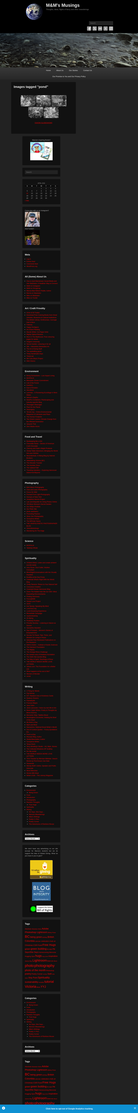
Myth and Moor (31, 725)
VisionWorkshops (32, 528)
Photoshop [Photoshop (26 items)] (50, 970)
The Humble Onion (33, 465)
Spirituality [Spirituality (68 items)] (44, 977)
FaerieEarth (30, 701)
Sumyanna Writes (32, 519)
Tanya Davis (30, 744)
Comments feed (32, 264)
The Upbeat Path (32, 468)
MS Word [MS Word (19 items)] (54, 961)
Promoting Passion (33, 514)
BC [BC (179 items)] (27, 936)
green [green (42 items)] (27, 949)
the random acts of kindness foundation (40, 654)
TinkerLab (30, 356)
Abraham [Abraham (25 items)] (28, 929)
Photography (31, 800)
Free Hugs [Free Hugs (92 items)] (49, 944)
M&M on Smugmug (33, 288)
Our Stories (73, 70)
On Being (29, 618)
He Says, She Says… (37, 812)
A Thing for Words (32, 691)
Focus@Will (30, 599)
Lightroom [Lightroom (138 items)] (39, 960)
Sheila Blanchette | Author (35, 739)
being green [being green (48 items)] (36, 937)
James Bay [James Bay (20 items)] (28, 961)
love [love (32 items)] (49, 961)
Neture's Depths (32, 397)
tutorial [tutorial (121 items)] (49, 981)
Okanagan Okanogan (34, 405)
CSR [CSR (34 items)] (35, 945)
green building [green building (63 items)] (38, 948)
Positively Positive (32, 621)
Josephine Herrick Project (35, 499)
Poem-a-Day (31, 734)
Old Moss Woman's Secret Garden (38, 504)
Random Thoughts (33, 802)
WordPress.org (31, 266)
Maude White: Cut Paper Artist (37, 332)
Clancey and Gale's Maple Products (39, 448)
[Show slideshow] (43, 123)
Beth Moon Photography (35, 487)
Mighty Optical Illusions (34, 334)
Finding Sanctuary (33, 596)
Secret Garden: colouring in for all (38, 344)
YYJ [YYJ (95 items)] (43, 986)
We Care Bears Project (34, 358)
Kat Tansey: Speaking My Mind (37, 606)
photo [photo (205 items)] (29, 966)
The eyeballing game (34, 351)
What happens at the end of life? (38, 671)
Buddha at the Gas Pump (35, 577)
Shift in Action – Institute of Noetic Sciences (42, 645)
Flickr (100, 28)
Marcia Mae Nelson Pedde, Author (38, 291)
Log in (28, 259)
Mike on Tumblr (32, 298)
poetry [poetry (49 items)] (28, 973)
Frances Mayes (32, 703)
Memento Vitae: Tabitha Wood (37, 715)
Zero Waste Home (33, 426)
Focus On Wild (31, 492)
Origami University (33, 342)
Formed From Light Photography (38, 494)
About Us (60, 70)
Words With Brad (32, 773)
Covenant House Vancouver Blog (38, 589)
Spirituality (30, 807)
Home (48, 70)
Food (28, 795)
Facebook (89, 28)
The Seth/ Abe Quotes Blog (36, 657)
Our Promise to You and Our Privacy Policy (69, 76)
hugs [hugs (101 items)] (38, 955)
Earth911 (29, 385)
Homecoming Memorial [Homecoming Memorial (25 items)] (47, 952)
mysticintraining (32, 616)
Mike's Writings (34, 817)
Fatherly (29, 325)
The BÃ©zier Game (33, 521)
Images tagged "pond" (31, 87)
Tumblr (105, 28)
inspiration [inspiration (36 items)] (53, 956)
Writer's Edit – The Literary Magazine (39, 775)
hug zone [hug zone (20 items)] (45, 956)
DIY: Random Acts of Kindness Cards (39, 696)
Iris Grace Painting (33, 329)
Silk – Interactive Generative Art (37, 346)
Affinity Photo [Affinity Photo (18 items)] (52, 932)
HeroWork (30, 390)
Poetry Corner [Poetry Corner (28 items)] (37, 974)
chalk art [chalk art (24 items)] (52, 941)
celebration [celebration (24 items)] (45, 941)
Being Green (33, 792)
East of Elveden (32, 388)
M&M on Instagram (33, 286)
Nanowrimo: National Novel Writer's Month (41, 727)
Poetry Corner (34, 821)
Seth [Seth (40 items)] (49, 974)
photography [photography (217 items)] (44, 966)
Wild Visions (30, 361)
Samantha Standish (33, 628)
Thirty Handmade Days (34, 354)
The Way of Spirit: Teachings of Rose (39, 659)
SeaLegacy (30, 409)
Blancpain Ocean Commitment (37, 380)
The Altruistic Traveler (34, 463)
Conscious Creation (33, 587)
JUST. (28, 604)
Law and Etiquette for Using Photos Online (41, 502)
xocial (28, 676)
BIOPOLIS (30, 378)
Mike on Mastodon (33, 295)
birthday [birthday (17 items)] (45, 937)
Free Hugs (33, 805)
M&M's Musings (63, 5)
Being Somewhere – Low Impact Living (40, 376)
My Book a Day (31, 722)
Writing (28, 809)
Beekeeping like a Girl (34, 441)
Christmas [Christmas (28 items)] (29, 945)
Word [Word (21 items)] (38, 987)
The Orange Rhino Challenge (36, 652)
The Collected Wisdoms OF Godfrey (39, 749)
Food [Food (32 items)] (40, 945)
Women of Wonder (33, 674)
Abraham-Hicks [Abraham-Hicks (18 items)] (36, 929)
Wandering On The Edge (35, 531)
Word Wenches (31, 771)
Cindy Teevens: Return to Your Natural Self (41, 584)
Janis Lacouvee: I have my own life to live (41, 708)
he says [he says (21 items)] (49, 949)
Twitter (94, 28)
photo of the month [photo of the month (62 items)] (35, 970)
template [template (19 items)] (41, 982)
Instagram (111, 28)
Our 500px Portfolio (33, 507)
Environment (31, 790)
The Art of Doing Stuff (34, 349)
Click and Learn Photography (36, 490)
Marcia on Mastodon (33, 293)
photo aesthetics (32, 511)
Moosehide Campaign (34, 613)
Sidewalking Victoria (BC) (35, 460)
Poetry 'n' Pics (34, 819)
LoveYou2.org (31, 608)
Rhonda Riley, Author (34, 737)
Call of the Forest (32, 383)
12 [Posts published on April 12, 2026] (27, 193)
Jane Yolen (30, 705)
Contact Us (87, 70)
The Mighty (30, 650)
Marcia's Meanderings (37, 814)
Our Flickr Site (31, 509)
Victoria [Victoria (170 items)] (30, 986)
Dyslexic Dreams (32, 698)
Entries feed (30, 261)
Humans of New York (34, 497)
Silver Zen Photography (34, 516)
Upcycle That (31, 424)
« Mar (27, 201)
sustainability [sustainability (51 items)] (31, 982)
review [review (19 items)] (45, 974)
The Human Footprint (34, 417)
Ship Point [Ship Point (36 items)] (32, 978)
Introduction (30, 797)
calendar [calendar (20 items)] (38, 941)
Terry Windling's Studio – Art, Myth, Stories (41, 746)
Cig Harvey (30, 693)
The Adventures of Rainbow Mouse (41, 824)
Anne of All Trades (33, 313)
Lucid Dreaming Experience (36, 611)
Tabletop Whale (32, 548)
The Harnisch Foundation (35, 647)
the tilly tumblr (31, 751)
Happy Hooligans (32, 327)
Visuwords (30, 763)
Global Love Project (33, 601)
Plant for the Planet (33, 407)
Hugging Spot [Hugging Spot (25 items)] (30, 956)
